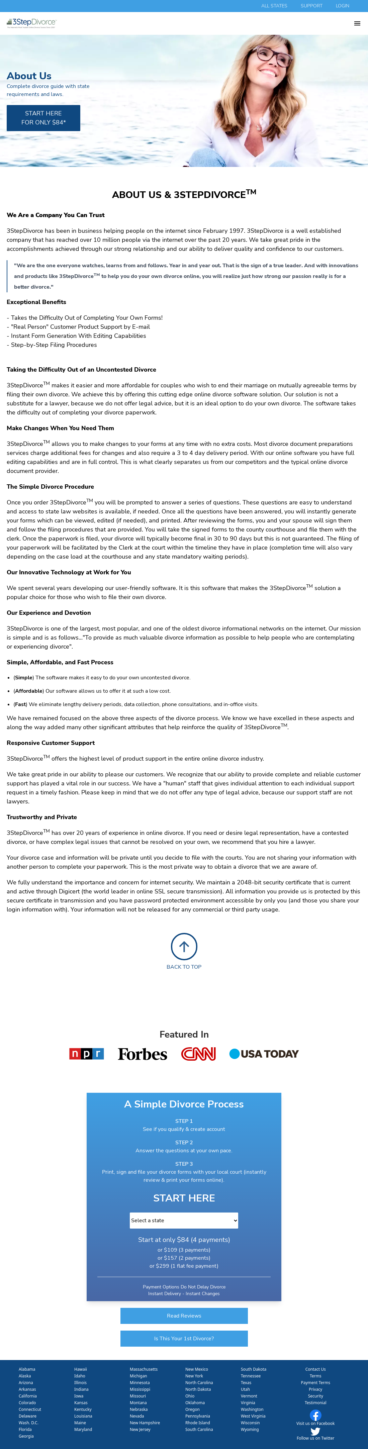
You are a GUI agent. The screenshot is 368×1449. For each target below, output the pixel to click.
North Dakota (198, 1389)
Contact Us (315, 1369)
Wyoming (250, 1429)
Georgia (26, 1436)
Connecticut (30, 1409)
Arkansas (27, 1389)
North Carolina (199, 1382)
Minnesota (140, 1382)
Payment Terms (315, 1382)
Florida (25, 1429)
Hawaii (80, 1369)
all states (274, 6)
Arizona (26, 1382)
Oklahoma (195, 1403)
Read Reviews (184, 1316)
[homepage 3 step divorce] (180, 23)
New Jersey (140, 1429)
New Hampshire (145, 1423)
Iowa (78, 1396)
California (28, 1396)
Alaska (25, 1376)
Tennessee (251, 1376)
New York (194, 1376)
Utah (245, 1389)
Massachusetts (144, 1369)
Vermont (249, 1396)
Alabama (27, 1369)
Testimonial (316, 1403)
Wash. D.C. (28, 1423)
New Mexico (196, 1369)
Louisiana (83, 1416)
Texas (246, 1382)
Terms (315, 1376)
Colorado (27, 1403)
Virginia (248, 1403)
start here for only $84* (43, 117)
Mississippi (140, 1389)
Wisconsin (250, 1423)
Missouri (138, 1396)
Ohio (189, 1396)
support (312, 6)
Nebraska (139, 1409)
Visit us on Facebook (315, 1423)
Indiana (81, 1389)
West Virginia (253, 1416)
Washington (252, 1409)
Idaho (79, 1376)
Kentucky (83, 1409)
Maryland (83, 1429)
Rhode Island (197, 1423)
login (342, 6)
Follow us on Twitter (316, 1438)
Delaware (27, 1416)
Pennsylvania (197, 1416)
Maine (80, 1423)
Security (315, 1396)
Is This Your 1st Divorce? (184, 1338)
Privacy (315, 1389)
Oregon (192, 1409)
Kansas (81, 1403)
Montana (138, 1403)
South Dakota (253, 1369)
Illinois (80, 1382)
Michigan (138, 1376)
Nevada (137, 1416)
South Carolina (199, 1429)
